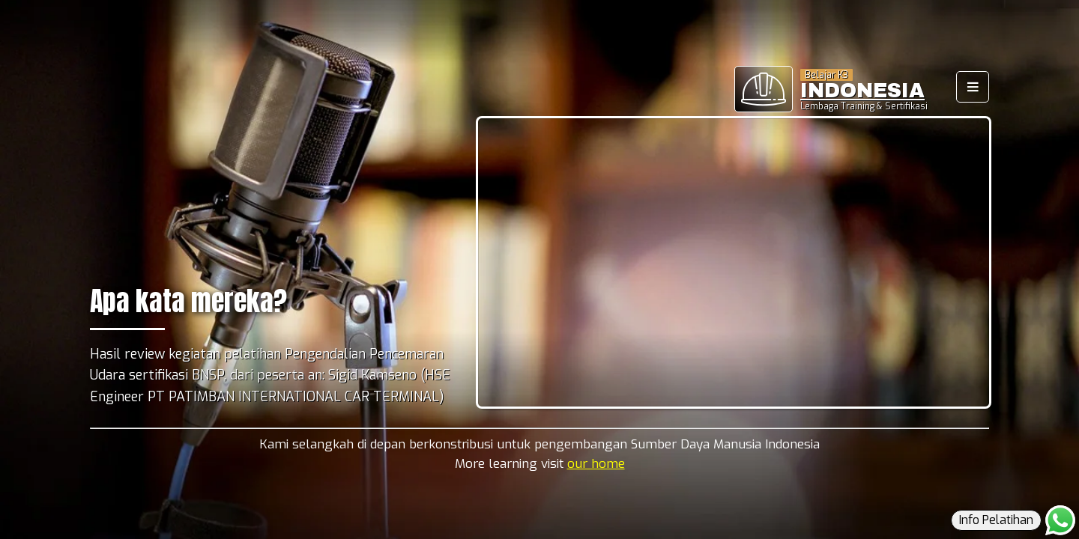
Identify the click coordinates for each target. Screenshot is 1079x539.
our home (596, 463)
